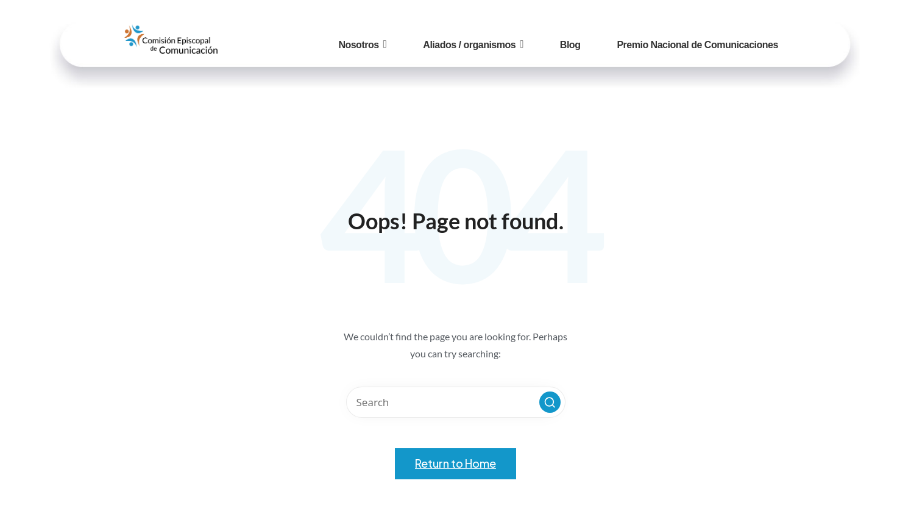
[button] (550, 402)
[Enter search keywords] (455, 402)
